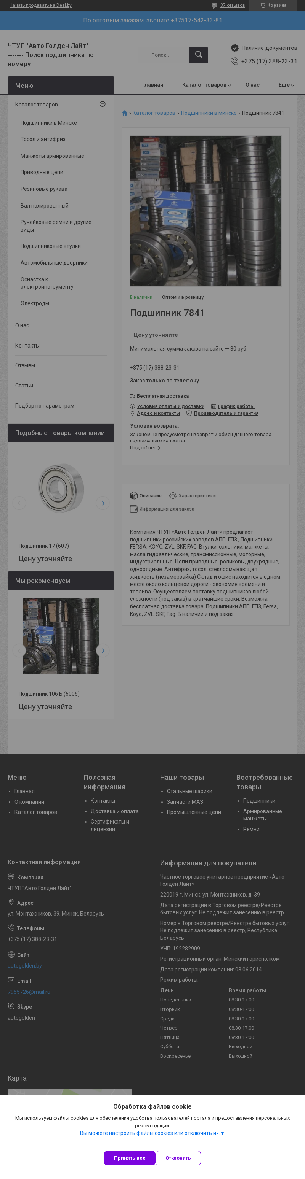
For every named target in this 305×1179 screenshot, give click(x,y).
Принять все (130, 1158)
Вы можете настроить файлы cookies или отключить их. (150, 1133)
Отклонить (178, 1158)
